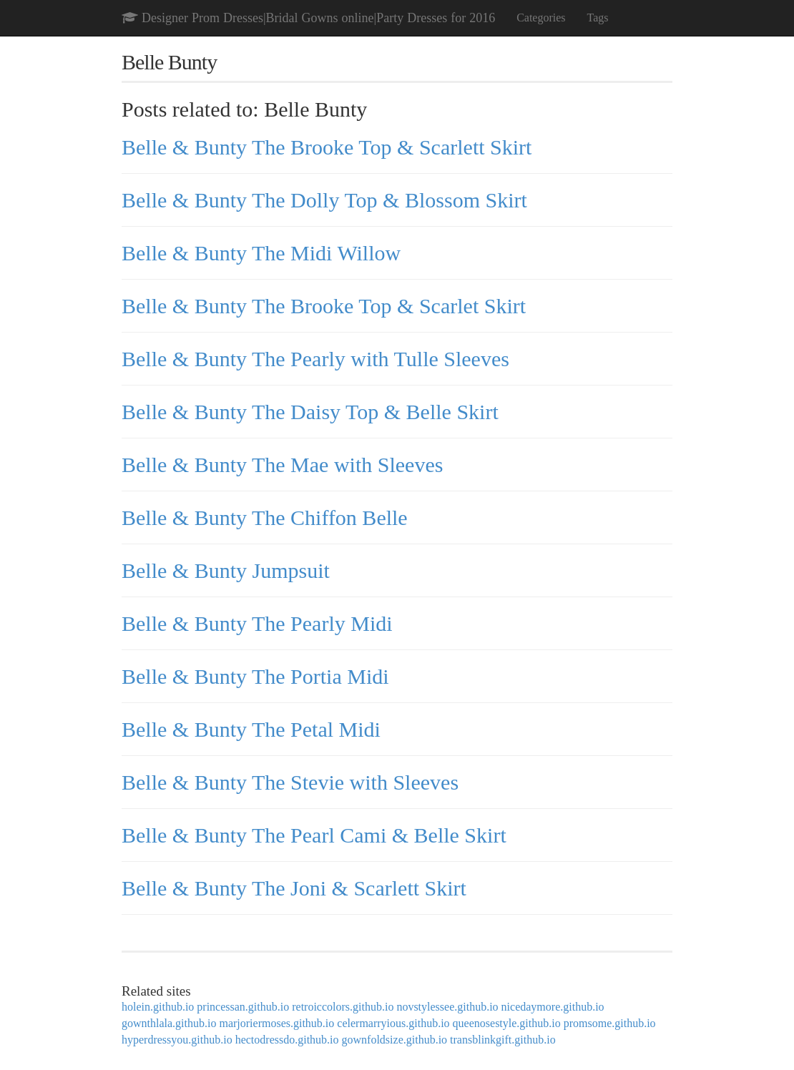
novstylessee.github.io (447, 1007)
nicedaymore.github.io (552, 1007)
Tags (598, 17)
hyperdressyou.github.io (177, 1040)
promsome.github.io (610, 1023)
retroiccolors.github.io (342, 1007)
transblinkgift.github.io (503, 1040)
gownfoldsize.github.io (395, 1040)
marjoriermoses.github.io (276, 1023)
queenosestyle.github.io (507, 1023)
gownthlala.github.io (169, 1023)
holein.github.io (158, 1007)
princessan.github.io (243, 1007)
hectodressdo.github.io (287, 1040)
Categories (540, 17)
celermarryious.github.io (393, 1023)
